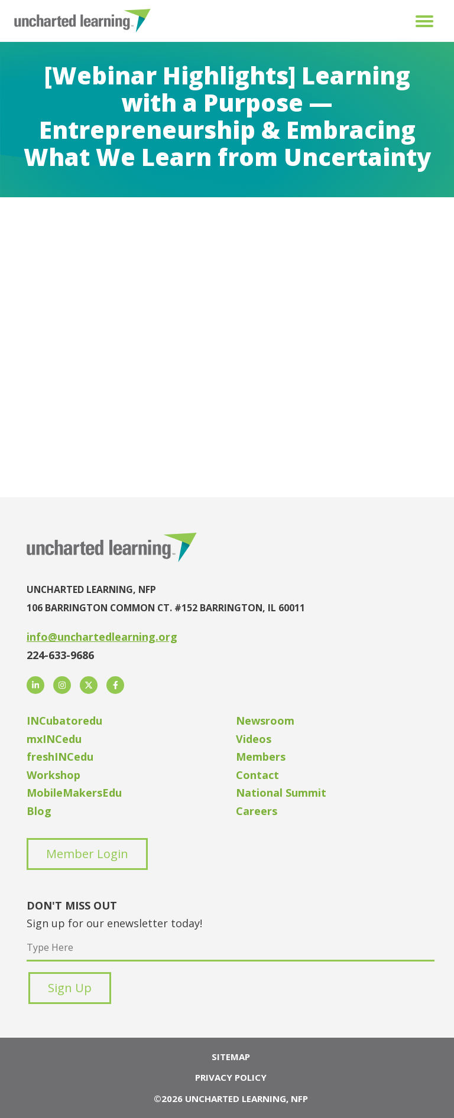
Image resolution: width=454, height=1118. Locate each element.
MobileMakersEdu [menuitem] (74, 792)
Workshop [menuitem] (53, 775)
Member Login (87, 854)
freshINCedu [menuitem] (60, 756)
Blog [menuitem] (39, 811)
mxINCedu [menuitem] (54, 739)
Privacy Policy (231, 1077)
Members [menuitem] (261, 756)
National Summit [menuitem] (281, 792)
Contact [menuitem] (257, 775)
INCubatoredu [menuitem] (64, 720)
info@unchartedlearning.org (102, 637)
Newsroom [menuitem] (265, 720)
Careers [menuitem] (256, 811)
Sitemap (231, 1056)
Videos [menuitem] (253, 739)
